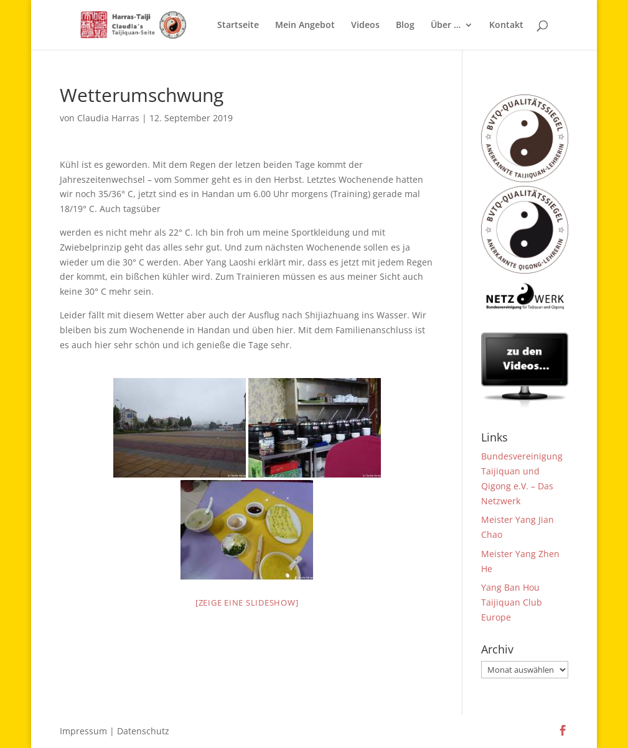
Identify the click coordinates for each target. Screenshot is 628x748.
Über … (446, 25)
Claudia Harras (108, 118)
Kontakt (506, 25)
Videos (365, 25)
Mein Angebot (305, 25)
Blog (405, 25)
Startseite (238, 25)
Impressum (83, 731)
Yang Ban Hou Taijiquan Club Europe (511, 602)
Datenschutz (143, 731)
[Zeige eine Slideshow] (247, 602)
